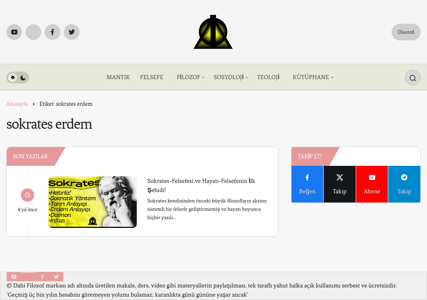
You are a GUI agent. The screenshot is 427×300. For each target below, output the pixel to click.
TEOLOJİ (268, 77)
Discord (406, 32)
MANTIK (118, 77)
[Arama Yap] (413, 77)
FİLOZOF (189, 77)
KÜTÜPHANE (311, 77)
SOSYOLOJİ (229, 77)
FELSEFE (151, 77)
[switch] (17, 77)
